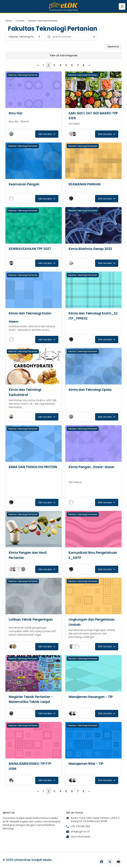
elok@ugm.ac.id (78, 831)
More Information (78, 836)
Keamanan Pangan (25, 184)
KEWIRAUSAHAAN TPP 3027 (30, 248)
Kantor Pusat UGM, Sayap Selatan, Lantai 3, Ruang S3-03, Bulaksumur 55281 (93, 819)
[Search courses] (71, 37)
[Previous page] (38, 65)
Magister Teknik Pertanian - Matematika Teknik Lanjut (32, 699)
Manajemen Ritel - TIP (87, 763)
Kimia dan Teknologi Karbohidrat (26, 392)
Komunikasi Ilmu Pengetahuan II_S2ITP (87, 555)
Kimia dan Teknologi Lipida (91, 389)
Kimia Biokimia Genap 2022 (92, 248)
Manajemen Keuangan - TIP (92, 696)
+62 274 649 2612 (78, 826)
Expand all (113, 46)
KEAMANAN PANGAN (85, 184)
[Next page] (89, 65)
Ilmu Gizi (16, 113)
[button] (11, 133)
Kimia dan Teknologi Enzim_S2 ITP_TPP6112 (87, 316)
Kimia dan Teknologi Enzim (31, 313)
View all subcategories (63, 55)
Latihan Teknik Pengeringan (32, 619)
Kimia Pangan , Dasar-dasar (93, 466)
